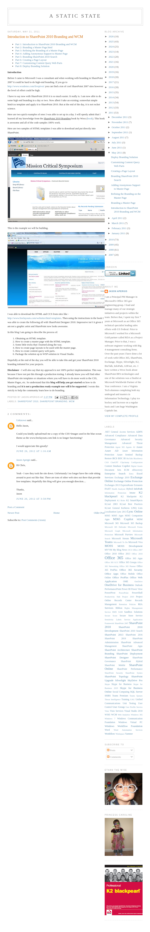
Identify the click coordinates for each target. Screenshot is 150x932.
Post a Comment (15, 507)
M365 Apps (117, 515)
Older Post (99, 512)
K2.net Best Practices (131, 504)
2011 (111, 112)
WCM (71, 401)
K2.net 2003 (111, 504)
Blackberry (137, 458)
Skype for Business (122, 684)
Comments (114, 756)
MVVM (108, 550)
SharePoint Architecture (117, 649)
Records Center (122, 600)
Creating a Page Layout (123, 171)
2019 (111, 72)
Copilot (126, 465)
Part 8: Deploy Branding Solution (32, 66)
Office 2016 (137, 554)
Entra (131, 474)
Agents (129, 447)
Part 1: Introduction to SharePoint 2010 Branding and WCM (46, 44)
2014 (111, 97)
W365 (107, 714)
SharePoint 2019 (115, 638)
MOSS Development (130, 546)
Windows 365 (136, 715)
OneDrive (139, 581)
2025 (111, 41)
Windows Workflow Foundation (124, 726)
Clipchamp (124, 462)
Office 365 (114, 557)
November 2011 (120, 122)
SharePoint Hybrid (132, 661)
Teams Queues (136, 696)
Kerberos (125, 508)
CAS (107, 462)
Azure (139, 446)
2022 (111, 56)
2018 (111, 77)
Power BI (126, 589)
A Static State (75, 16)
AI (134, 447)
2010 (111, 239)
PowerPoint (124, 593)
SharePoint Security (114, 673)
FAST (108, 488)
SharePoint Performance (130, 669)
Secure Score (111, 616)
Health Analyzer (118, 489)
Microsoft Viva (136, 542)
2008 (111, 249)
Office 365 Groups (128, 562)
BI (124, 458)
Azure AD (111, 450)
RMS (114, 612)
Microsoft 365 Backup (131, 523)
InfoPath (138, 488)
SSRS (108, 695)
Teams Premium (120, 696)
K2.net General (112, 508)
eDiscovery (137, 470)
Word (107, 730)
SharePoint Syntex (133, 673)
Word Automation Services (128, 730)
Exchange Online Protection (128, 481)
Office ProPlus (120, 577)
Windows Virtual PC (130, 722)
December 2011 (120, 117)
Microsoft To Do (121, 542)
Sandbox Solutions (133, 612)
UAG (132, 699)
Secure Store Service (131, 615)
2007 (111, 254)
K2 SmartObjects (134, 500)
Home (57, 512)
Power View (137, 589)
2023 (111, 51)
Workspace (120, 734)
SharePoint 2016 (134, 635)
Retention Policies (127, 604)
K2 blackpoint (129, 496)
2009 (111, 244)
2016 (111, 87)
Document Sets (113, 470)
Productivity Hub (112, 597)
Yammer (129, 734)
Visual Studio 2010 (133, 711)
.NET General (111, 432)
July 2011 (117, 142)
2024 (111, 46)
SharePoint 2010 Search (131, 631)
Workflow (110, 733)
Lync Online (135, 511)
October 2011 (119, 127)
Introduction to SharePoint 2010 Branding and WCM (45, 37)
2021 (111, 61)
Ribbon (119, 608)
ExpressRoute (127, 485)
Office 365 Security (131, 569)
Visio (107, 711)
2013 (111, 102)
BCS (114, 458)
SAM (120, 612)
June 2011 (117, 147)
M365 (107, 515)
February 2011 (119, 228)
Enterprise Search (115, 473)
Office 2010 (111, 554)
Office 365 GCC (111, 562)
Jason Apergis (23, 459)
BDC (120, 458)
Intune (132, 493)
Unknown (21, 420)
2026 (111, 36)
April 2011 (117, 218)
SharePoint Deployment (129, 653)
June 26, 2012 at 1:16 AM (33, 451)
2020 (111, 66)
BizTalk (129, 458)
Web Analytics (124, 715)
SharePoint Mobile (115, 665)
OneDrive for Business (119, 585)
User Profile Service (134, 707)
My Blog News (120, 550)
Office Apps (111, 573)
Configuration (136, 462)
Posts (111, 750)
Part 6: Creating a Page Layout (30, 59)
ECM (126, 470)
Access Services (127, 432)
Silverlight (120, 680)
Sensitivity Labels (113, 620)
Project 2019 (128, 597)
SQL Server (136, 691)
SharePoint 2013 (114, 634)
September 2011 (120, 132)
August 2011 (118, 137)
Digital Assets (137, 466)
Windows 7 (110, 719)
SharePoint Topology (116, 676)
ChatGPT (114, 462)
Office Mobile (127, 574)
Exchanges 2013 (112, 485)
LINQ (134, 508)
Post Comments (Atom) (33, 520)
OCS (130, 550)
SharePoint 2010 (28, 401)
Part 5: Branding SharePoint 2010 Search (36, 56)
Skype (107, 684)
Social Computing (120, 692)
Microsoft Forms (135, 527)
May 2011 (117, 152)
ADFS (139, 431)
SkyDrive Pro (135, 680)
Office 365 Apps (133, 558)
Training (125, 699)
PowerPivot (110, 593)
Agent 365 (120, 447)
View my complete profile (121, 416)
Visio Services (116, 711)
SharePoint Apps (132, 646)
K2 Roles (121, 500)
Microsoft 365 (112, 523)
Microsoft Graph (112, 531)
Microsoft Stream (120, 538)
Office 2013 (124, 554)
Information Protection (115, 493)
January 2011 (119, 233)
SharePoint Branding (53, 401)
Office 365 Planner (127, 566)
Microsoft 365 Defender (115, 527)
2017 (111, 82)
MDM (139, 519)
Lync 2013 (122, 512)
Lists (140, 508)
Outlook (138, 585)
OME (125, 581)
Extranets (138, 485)
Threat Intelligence (113, 699)
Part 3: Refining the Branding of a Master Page (39, 50)
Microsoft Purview (124, 534)
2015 (111, 92)
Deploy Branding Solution (124, 157)
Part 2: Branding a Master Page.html (33, 47)
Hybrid (129, 489)
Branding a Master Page (123, 202)
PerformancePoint (113, 589)
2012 (111, 107)
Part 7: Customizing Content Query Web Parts (38, 63)
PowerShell (137, 593)
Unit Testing (129, 703)
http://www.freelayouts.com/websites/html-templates (34, 318)
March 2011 (118, 223)
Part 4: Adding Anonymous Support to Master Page (41, 53)
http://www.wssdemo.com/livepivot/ (25, 86)
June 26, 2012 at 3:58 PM (33, 498)
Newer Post (13, 512)
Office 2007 (138, 550)
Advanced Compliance (115, 435)
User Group (118, 706)
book (89, 118)
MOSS (109, 545)
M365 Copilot (123, 519)
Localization (110, 512)
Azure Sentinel (125, 455)
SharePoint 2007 (122, 623)
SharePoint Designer (117, 657)
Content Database (113, 466)
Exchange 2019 (122, 477)
